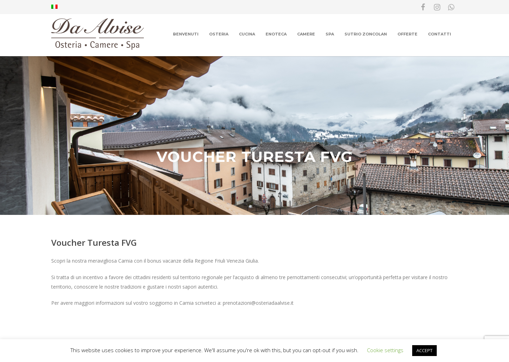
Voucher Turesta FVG (94, 242)
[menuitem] (54, 7)
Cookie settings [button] (385, 350)
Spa (330, 34)
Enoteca (276, 34)
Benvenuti (186, 34)
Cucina (247, 34)
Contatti (439, 34)
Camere (306, 34)
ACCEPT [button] (424, 350)
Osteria (218, 34)
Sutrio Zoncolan (365, 34)
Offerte (407, 34)
